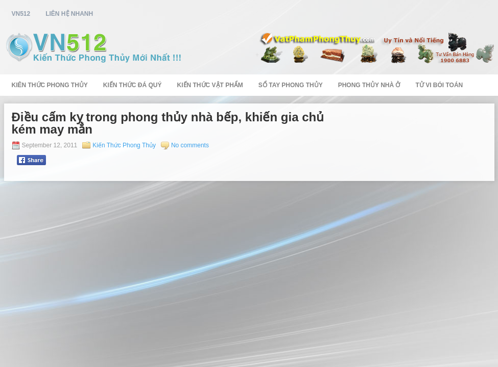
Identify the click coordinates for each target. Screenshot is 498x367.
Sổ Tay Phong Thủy (290, 85)
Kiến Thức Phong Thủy (124, 145)
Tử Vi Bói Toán (439, 85)
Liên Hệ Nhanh (69, 13)
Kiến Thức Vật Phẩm (210, 85)
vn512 (21, 13)
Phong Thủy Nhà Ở (369, 85)
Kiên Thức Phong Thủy (50, 85)
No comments (190, 145)
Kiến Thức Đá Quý (132, 85)
